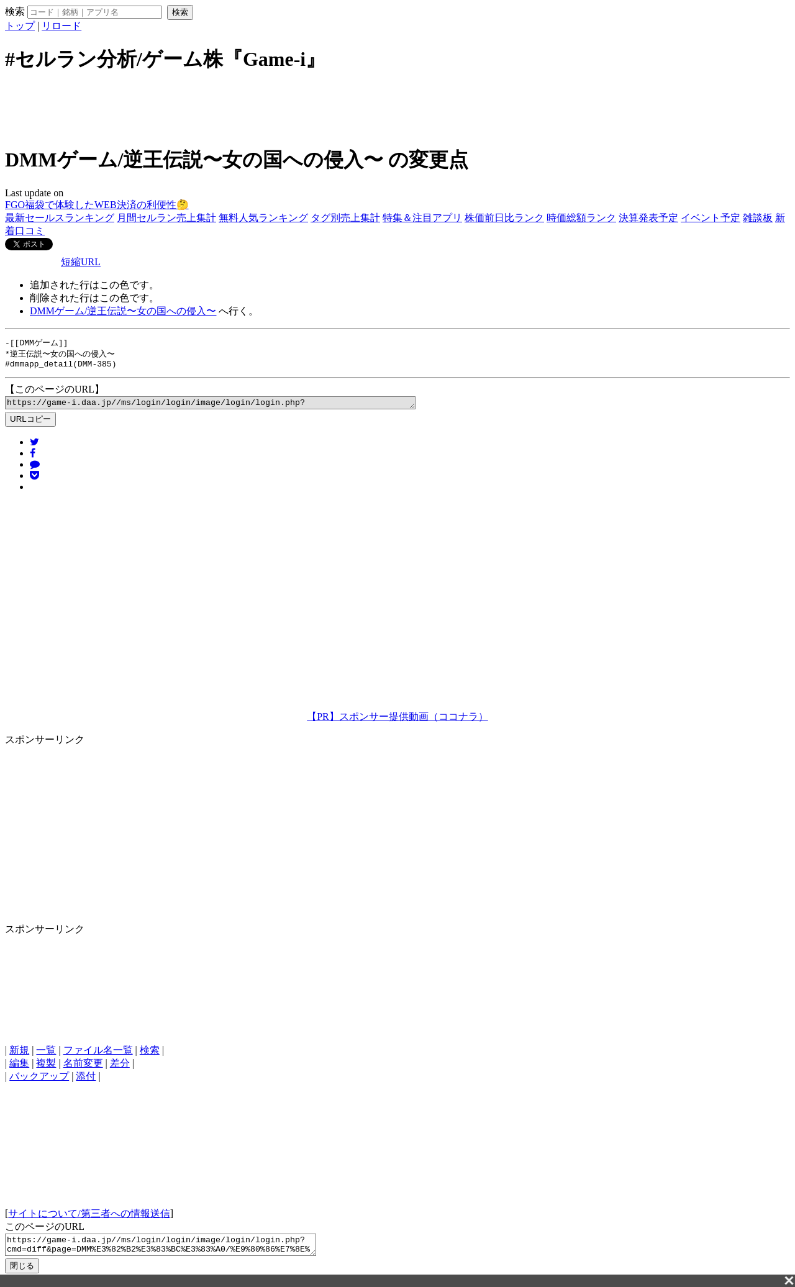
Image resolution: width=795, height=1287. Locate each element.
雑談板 (758, 217)
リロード (61, 25)
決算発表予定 (648, 217)
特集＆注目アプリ (422, 217)
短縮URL (81, 262)
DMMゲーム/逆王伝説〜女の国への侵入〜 (123, 311)
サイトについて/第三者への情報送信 (89, 1218)
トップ (20, 25)
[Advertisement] (397, 107)
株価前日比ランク (504, 217)
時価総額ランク (581, 217)
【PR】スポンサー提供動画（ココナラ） (397, 721)
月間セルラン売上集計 (166, 217)
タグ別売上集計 (345, 217)
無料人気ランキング (263, 217)
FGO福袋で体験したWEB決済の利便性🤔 (97, 204)
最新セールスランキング (59, 217)
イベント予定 (710, 217)
